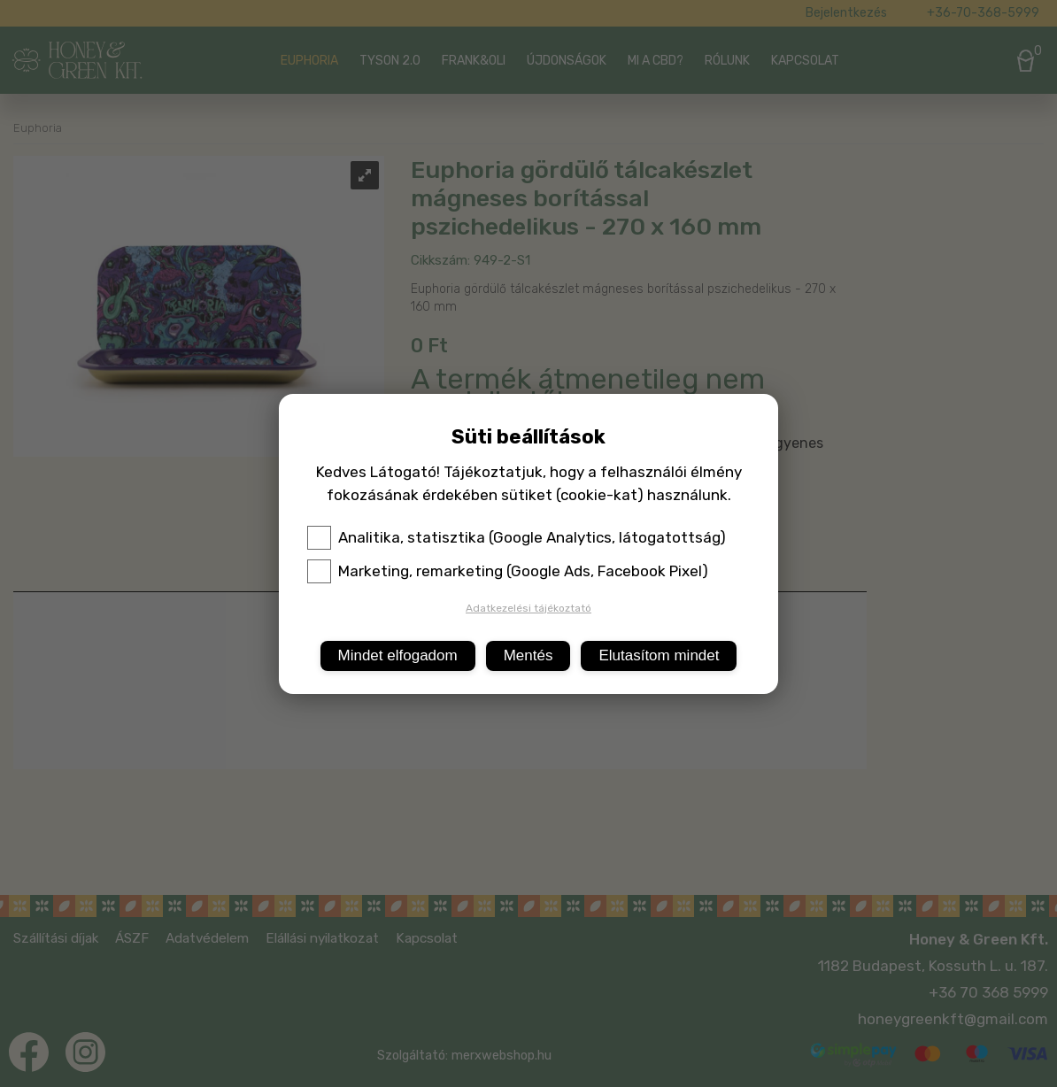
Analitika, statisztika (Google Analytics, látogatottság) (516, 537)
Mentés (528, 655)
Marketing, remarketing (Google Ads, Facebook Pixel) (507, 571)
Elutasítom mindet (658, 655)
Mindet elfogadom (398, 655)
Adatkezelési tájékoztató (528, 608)
